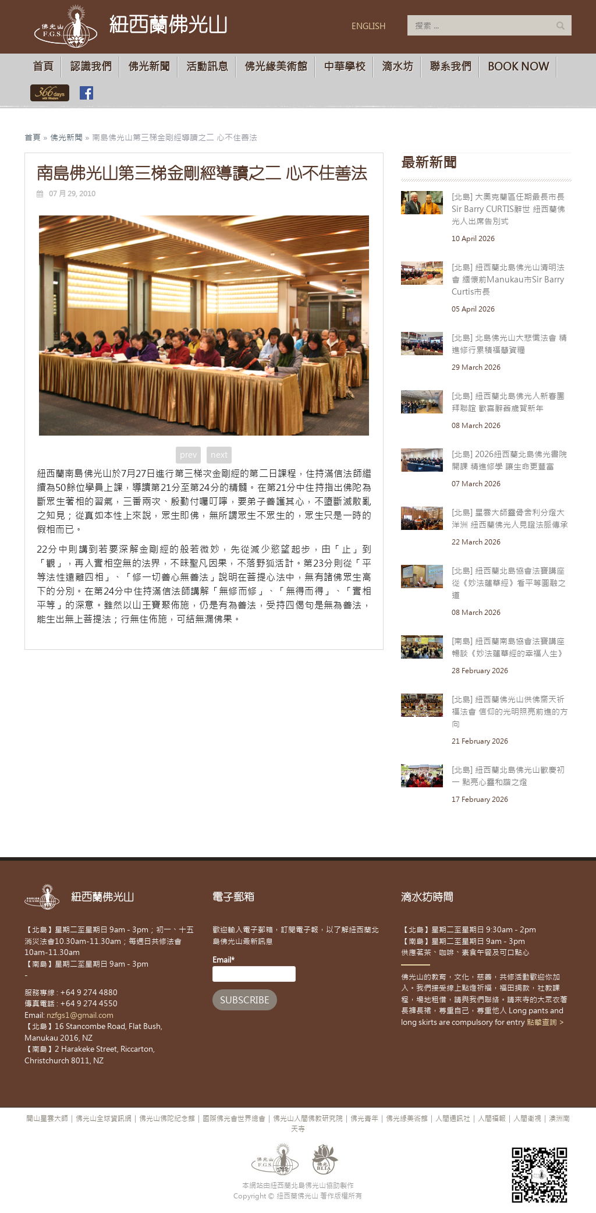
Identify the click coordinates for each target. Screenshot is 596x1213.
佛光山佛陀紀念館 (167, 1118)
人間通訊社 (452, 1118)
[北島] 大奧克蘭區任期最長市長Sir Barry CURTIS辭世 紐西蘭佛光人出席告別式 (508, 209)
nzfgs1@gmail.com (80, 1015)
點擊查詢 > (546, 1022)
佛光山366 (47, 93)
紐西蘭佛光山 (168, 24)
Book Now (518, 66)
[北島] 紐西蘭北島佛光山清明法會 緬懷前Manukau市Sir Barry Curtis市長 (508, 279)
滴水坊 (397, 66)
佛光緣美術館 (275, 66)
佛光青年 (364, 1118)
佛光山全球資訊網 (104, 1118)
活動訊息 (207, 66)
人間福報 (492, 1118)
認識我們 (91, 66)
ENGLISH (369, 26)
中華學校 (345, 66)
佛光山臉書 (86, 93)
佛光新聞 (149, 66)
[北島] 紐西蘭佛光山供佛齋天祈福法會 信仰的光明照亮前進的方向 (510, 711)
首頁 (43, 66)
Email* (254, 968)
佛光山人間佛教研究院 (308, 1118)
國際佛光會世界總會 (234, 1118)
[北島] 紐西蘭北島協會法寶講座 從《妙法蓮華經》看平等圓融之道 (509, 582)
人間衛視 (527, 1118)
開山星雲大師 (47, 1118)
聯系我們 (450, 66)
